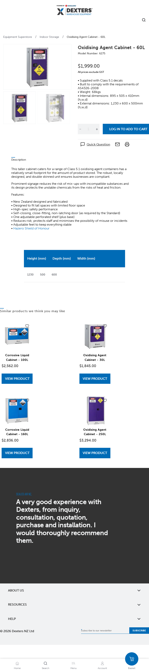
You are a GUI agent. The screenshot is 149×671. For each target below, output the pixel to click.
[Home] (74, 10)
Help (74, 619)
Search (45, 668)
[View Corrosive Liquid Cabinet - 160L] (17, 453)
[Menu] (73, 663)
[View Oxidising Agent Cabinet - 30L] (94, 379)
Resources (74, 605)
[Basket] (131, 659)
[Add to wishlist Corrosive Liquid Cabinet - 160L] (27, 400)
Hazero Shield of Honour (31, 228)
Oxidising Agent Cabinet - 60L (86, 37)
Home (17, 668)
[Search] (45, 663)
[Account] (102, 663)
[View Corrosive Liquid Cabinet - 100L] (17, 379)
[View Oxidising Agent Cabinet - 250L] (94, 453)
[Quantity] (88, 129)
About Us (74, 590)
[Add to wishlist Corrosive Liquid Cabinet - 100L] (27, 326)
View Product (17, 379)
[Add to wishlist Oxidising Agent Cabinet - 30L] (105, 326)
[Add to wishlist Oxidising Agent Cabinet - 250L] (105, 400)
